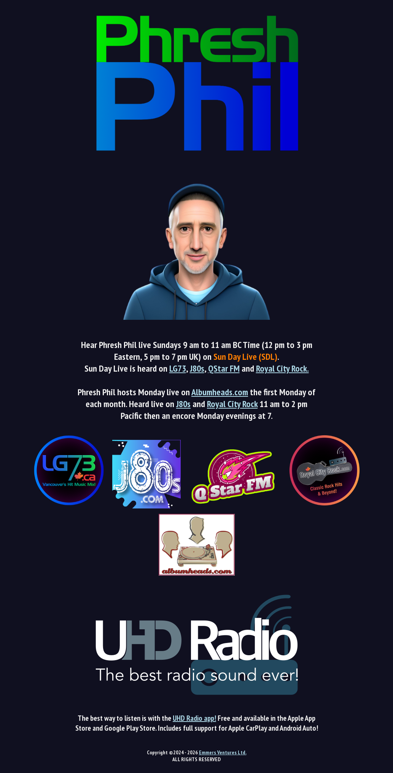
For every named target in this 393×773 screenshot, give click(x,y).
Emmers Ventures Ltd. (223, 752)
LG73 (177, 368)
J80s (197, 368)
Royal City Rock (232, 404)
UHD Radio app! (194, 718)
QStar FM (224, 368)
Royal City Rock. (282, 368)
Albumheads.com (219, 392)
